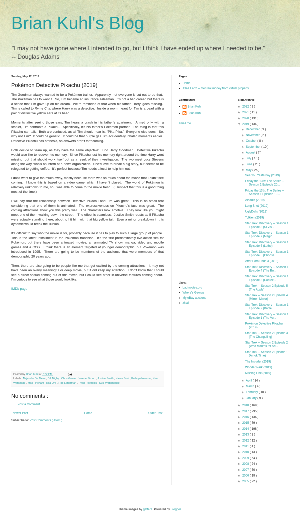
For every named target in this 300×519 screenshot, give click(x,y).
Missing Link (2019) (258, 373)
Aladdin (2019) (254, 200)
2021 (246, 112)
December (253, 129)
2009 (246, 458)
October (251, 140)
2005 (246, 481)
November (253, 135)
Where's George (193, 292)
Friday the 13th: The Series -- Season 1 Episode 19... (264, 192)
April (249, 380)
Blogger (176, 509)
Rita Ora (51, 382)
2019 (246, 124)
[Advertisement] (87, 331)
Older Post (155, 413)
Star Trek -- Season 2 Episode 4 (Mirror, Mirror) (266, 297)
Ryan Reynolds (88, 382)
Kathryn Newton (141, 378)
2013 (246, 434)
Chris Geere (68, 378)
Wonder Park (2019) (258, 367)
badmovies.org (192, 287)
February (252, 392)
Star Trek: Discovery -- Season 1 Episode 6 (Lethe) (266, 244)
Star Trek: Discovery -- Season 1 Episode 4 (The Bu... (266, 268)
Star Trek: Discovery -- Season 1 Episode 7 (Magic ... (266, 234)
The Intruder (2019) (258, 361)
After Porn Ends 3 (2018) (261, 261)
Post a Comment (29, 404)
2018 (246, 405)
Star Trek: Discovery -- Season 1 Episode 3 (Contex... (266, 278)
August (251, 152)
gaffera (147, 509)
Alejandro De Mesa (34, 378)
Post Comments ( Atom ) (46, 420)
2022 (246, 106)
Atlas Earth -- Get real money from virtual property (215, 88)
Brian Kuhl (194, 106)
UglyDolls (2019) (256, 211)
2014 (246, 428)
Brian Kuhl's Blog (77, 23)
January (251, 398)
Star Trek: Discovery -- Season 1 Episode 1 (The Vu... (266, 316)
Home (88, 413)
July (249, 158)
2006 (246, 475)
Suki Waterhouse (109, 382)
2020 (246, 118)
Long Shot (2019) (256, 206)
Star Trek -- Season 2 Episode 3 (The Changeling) (266, 334)
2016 (246, 417)
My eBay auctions (194, 298)
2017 (246, 411)
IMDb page (19, 288)
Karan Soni (123, 378)
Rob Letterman (67, 382)
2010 (246, 452)
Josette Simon (87, 378)
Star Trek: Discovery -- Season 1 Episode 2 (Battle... (266, 306)
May (249, 170)
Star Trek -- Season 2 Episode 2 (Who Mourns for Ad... (266, 344)
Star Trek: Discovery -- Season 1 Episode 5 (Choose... (266, 253)
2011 (246, 446)
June (249, 164)
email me (185, 123)
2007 (246, 470)
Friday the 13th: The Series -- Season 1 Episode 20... (264, 182)
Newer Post (20, 413)
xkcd (185, 302)
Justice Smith (106, 378)
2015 (246, 422)
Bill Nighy (54, 378)
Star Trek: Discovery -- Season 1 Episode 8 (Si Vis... (266, 225)
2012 (246, 440)
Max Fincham (36, 382)
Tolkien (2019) (254, 217)
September (253, 146)
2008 (246, 464)
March (250, 386)
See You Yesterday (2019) (262, 175)
